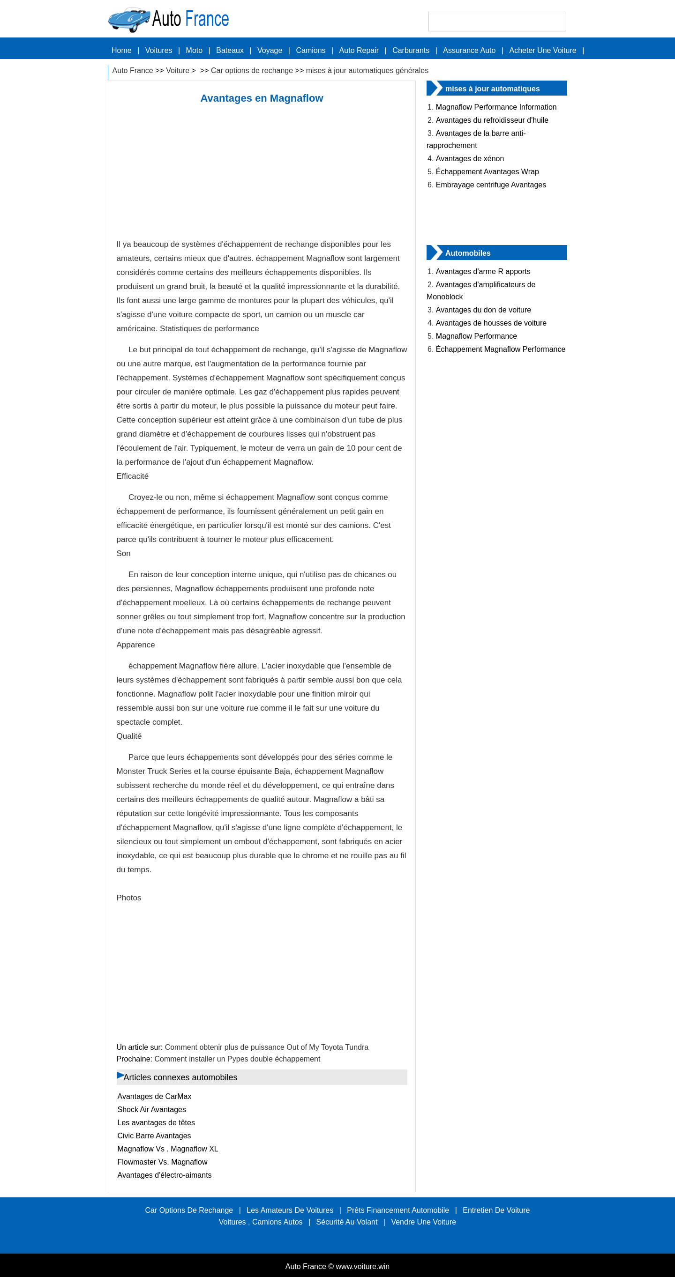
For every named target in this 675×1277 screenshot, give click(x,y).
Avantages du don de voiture (483, 310)
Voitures (158, 50)
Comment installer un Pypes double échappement (237, 1059)
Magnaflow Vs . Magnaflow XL (168, 1149)
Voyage (269, 50)
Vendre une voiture (423, 1222)
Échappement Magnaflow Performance (501, 349)
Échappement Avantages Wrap (487, 172)
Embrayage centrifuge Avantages (491, 185)
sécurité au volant (347, 1222)
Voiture (177, 70)
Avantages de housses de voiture (491, 323)
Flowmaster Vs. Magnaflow (163, 1162)
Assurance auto (469, 50)
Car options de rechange (252, 70)
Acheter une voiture (542, 50)
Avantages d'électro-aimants (165, 1175)
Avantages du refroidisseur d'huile (492, 120)
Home (122, 50)
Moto (194, 50)
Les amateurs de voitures (290, 1210)
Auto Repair (359, 50)
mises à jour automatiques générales (367, 70)
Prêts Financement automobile (398, 1210)
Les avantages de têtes (156, 1123)
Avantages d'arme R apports (483, 271)
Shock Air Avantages (152, 1110)
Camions (310, 50)
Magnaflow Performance (476, 336)
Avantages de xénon (470, 159)
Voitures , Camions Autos (261, 1222)
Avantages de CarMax (155, 1096)
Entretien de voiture (496, 1210)
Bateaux (230, 50)
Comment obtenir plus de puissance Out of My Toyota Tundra (267, 1047)
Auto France (132, 70)
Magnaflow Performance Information (496, 107)
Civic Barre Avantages (154, 1136)
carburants (410, 50)
